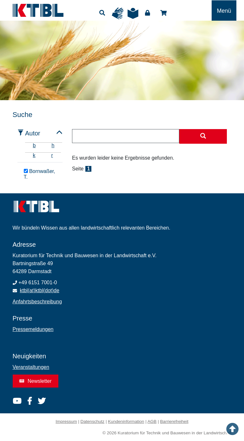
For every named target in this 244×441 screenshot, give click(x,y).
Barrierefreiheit (174, 421)
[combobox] (125, 136)
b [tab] (34, 145)
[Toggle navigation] (224, 10)
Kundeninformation (126, 421)
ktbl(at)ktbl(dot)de (39, 290)
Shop (163, 13)
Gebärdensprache (117, 13)
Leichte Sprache (133, 13)
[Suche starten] (203, 136)
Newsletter (35, 381)
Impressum (66, 421)
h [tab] (52, 145)
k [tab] (34, 155)
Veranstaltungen (31, 367)
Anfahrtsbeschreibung (37, 301)
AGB (152, 421)
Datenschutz (93, 421)
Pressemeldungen (33, 329)
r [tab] (52, 155)
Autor (32, 133)
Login (147, 13)
